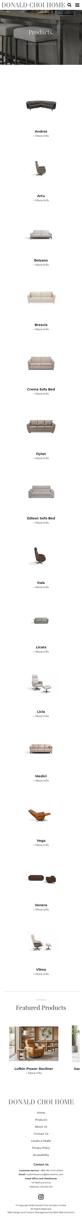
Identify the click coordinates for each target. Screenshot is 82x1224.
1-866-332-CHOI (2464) (51, 1170)
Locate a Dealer (41, 1140)
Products (41, 1119)
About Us (41, 1126)
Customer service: (29, 1170)
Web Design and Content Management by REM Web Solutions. (41, 1212)
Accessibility (41, 1155)
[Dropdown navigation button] (77, 5)
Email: (22, 1174)
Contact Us (41, 1133)
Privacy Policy (41, 1147)
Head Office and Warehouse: (41, 1178)
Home (41, 1112)
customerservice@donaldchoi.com (44, 1174)
